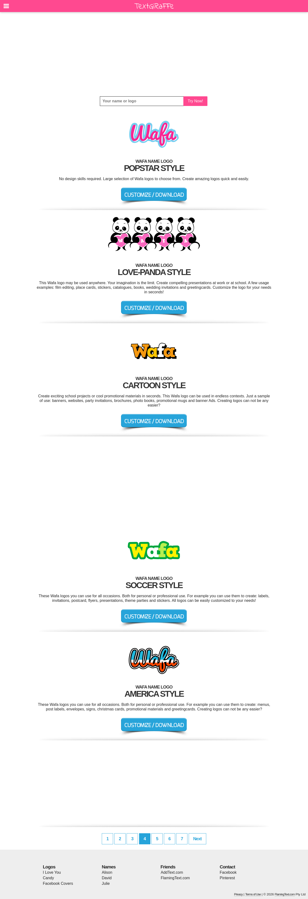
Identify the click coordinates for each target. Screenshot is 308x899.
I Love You (52, 872)
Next (197, 838)
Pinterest (227, 878)
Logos (49, 866)
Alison (107, 872)
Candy (48, 878)
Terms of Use (253, 894)
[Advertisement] (154, 54)
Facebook (228, 872)
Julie (106, 883)
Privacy (238, 894)
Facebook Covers (58, 883)
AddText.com (172, 872)
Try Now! (195, 101)
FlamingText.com (175, 878)
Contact (227, 866)
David (107, 878)
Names (109, 866)
